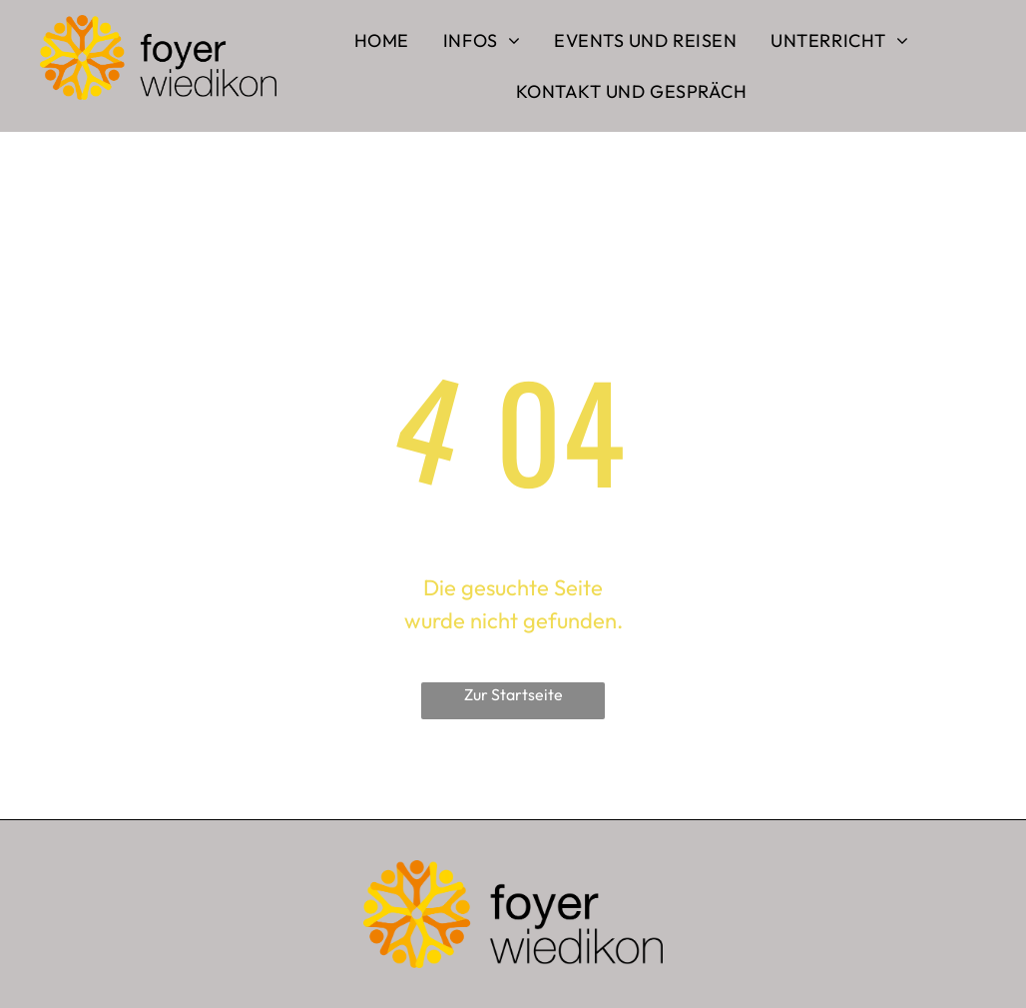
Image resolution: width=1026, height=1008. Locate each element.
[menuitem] (381, 40)
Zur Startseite (513, 694)
